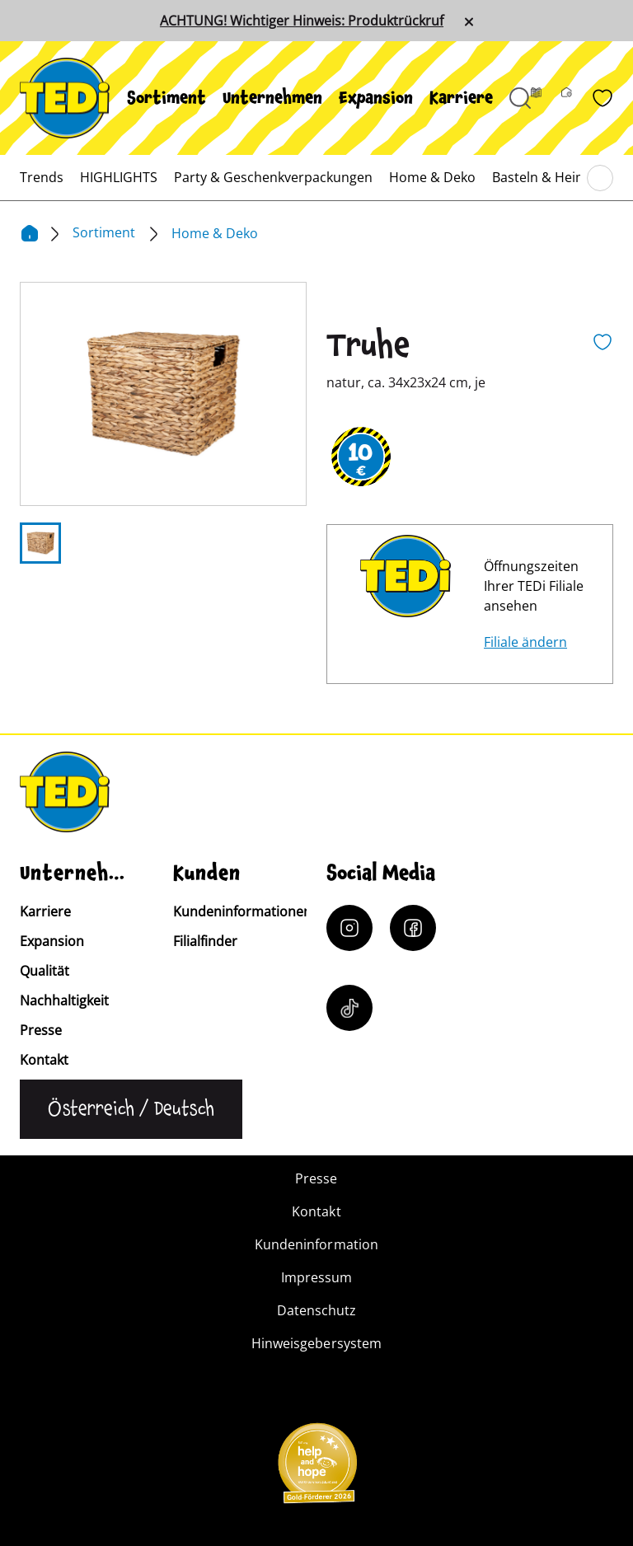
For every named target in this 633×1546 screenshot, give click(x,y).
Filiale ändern (525, 642)
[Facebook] (413, 928)
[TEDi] (65, 96)
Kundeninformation (316, 1244)
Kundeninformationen (242, 911)
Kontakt (44, 1060)
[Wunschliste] (602, 98)
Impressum (316, 1277)
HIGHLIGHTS (118, 177)
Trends (41, 177)
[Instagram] (349, 928)
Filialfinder (205, 941)
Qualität (44, 971)
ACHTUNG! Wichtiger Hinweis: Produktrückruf (301, 21)
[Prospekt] (546, 98)
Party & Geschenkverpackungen (273, 177)
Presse (41, 1030)
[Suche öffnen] (520, 98)
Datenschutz (316, 1310)
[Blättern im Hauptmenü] (600, 178)
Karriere (461, 98)
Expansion (376, 98)
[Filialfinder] (576, 98)
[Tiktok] (349, 1008)
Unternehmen (272, 98)
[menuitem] (166, 98)
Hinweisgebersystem (316, 1343)
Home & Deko (432, 177)
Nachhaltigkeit (64, 1000)
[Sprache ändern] (131, 1109)
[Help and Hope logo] (316, 1468)
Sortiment (166, 98)
